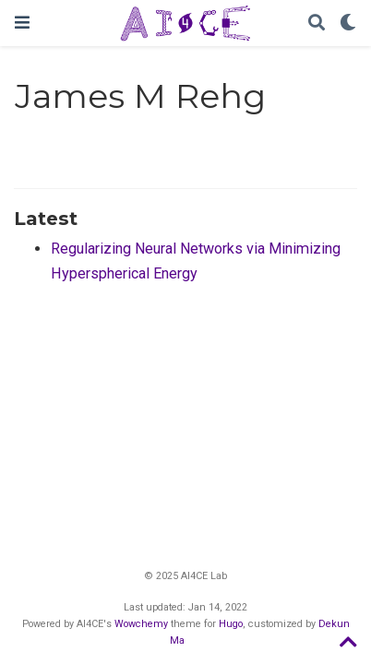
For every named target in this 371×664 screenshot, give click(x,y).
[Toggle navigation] (22, 22)
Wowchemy (141, 624)
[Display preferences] (348, 23)
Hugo (231, 624)
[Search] (316, 23)
